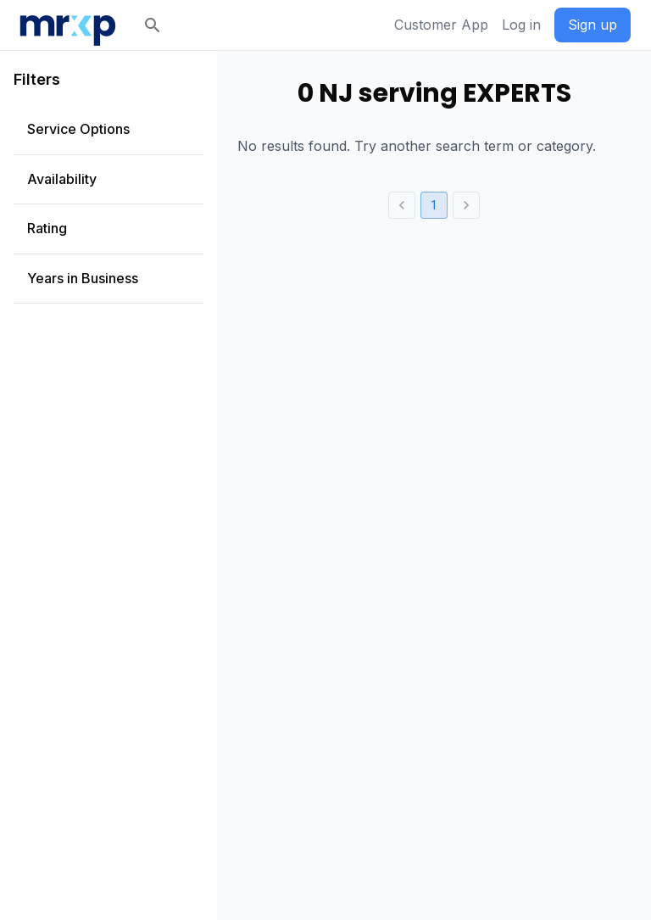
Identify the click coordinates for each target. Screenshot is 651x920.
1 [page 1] (434, 205)
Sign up (592, 24)
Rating (47, 228)
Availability (62, 178)
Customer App (441, 24)
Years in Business (82, 278)
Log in (521, 24)
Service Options (78, 128)
